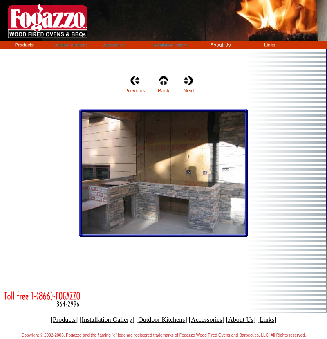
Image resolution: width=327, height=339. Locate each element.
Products (64, 319)
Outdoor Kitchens (161, 319)
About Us (240, 319)
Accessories (206, 319)
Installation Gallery (107, 319)
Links (267, 319)
